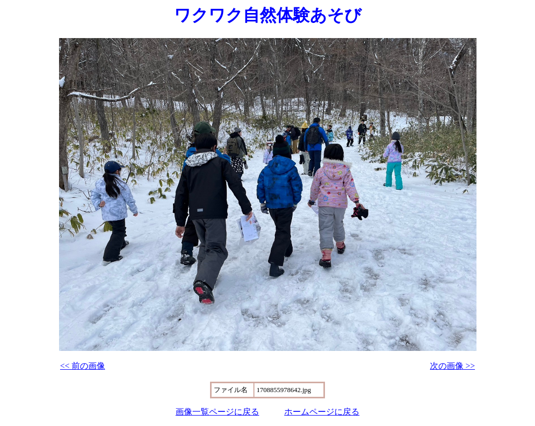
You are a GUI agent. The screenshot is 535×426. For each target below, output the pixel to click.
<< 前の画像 (82, 365)
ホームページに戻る (321, 411)
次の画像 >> (452, 365)
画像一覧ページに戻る (217, 411)
